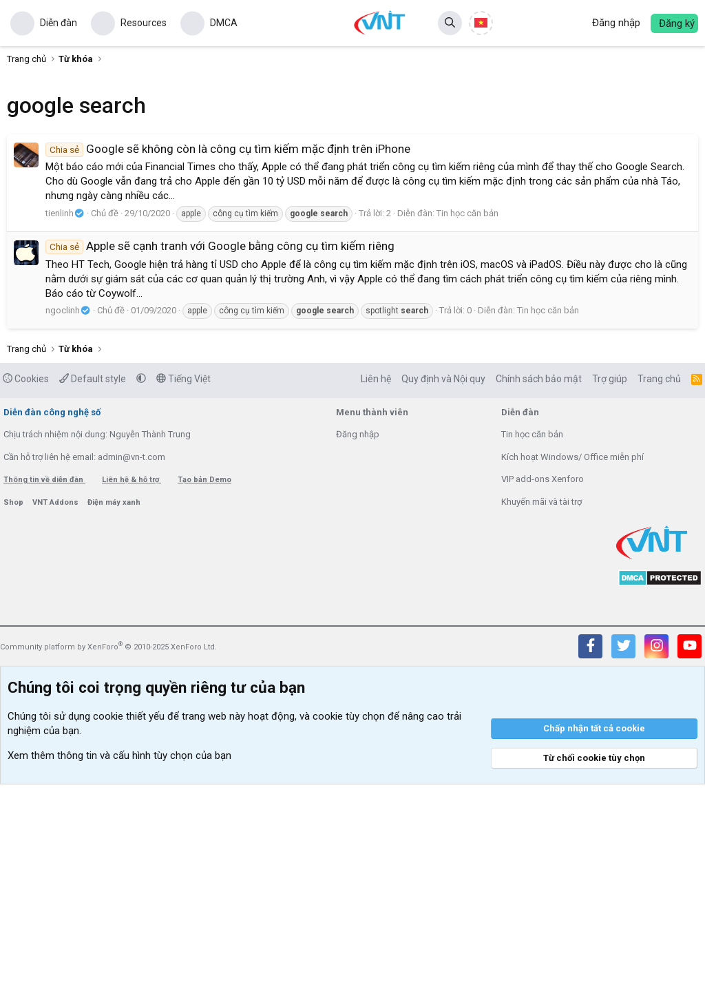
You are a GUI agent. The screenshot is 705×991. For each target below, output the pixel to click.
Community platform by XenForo (108, 853)
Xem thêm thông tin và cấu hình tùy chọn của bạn (119, 962)
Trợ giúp (609, 585)
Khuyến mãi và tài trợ (541, 708)
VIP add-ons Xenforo (542, 685)
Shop (14, 709)
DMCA (224, 22)
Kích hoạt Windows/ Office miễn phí (572, 663)
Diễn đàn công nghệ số (52, 619)
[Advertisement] (352, 466)
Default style (92, 585)
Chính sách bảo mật (539, 585)
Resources (143, 22)
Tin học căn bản (467, 213)
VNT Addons (56, 709)
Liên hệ (376, 585)
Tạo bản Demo (204, 686)
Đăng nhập (357, 641)
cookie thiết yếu (129, 923)
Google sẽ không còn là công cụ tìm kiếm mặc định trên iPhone (227, 149)
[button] (141, 585)
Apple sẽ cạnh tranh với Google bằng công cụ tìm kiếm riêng (219, 246)
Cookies (26, 585)
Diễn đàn (58, 22)
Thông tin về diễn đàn (44, 686)
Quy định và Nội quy (443, 585)
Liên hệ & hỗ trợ (131, 686)
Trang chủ (659, 585)
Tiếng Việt (183, 585)
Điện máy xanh (113, 709)
